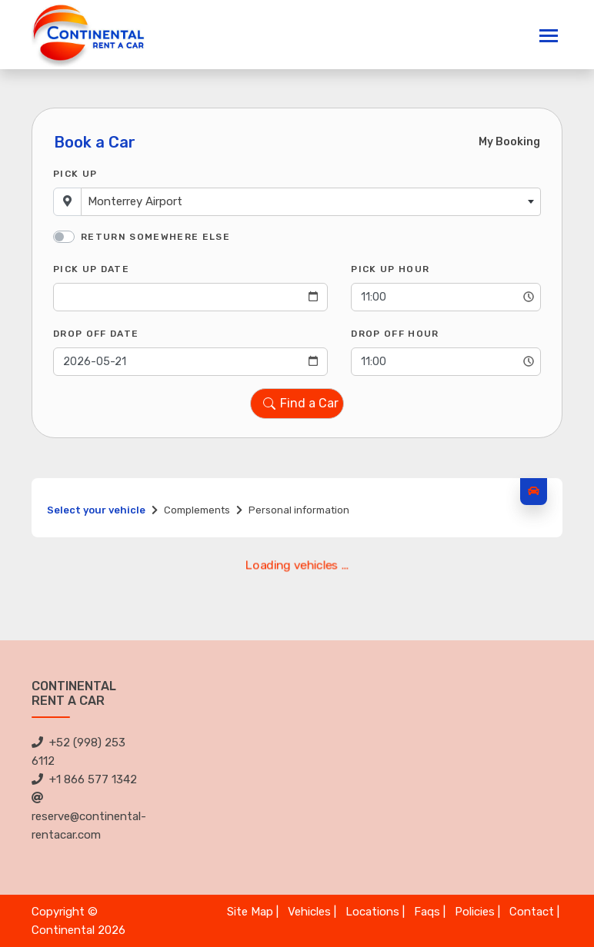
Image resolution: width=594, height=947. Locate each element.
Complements (197, 510)
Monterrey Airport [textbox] (135, 201)
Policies (475, 912)
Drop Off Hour (395, 333)
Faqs (427, 912)
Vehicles (309, 912)
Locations (372, 912)
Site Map (250, 912)
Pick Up (75, 173)
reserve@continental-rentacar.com (89, 817)
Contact (531, 912)
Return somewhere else (155, 236)
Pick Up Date (91, 269)
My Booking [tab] (509, 141)
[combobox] (311, 202)
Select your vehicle (96, 510)
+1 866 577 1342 (84, 779)
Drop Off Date (95, 333)
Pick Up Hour (390, 269)
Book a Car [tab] (94, 142)
